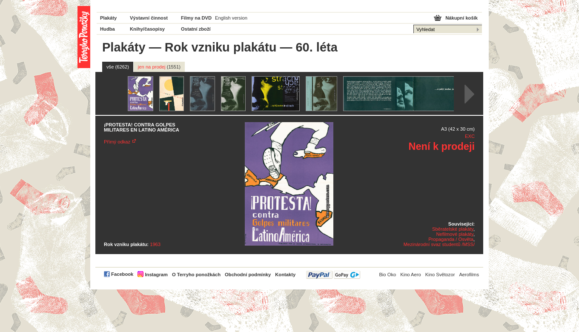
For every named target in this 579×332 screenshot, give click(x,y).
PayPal (333, 275)
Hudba (107, 28)
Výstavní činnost (149, 17)
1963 (155, 244)
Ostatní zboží (196, 28)
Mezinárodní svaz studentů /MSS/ (439, 244)
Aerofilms (469, 274)
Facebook (122, 274)
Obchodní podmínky (248, 274)
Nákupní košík (461, 17)
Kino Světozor (440, 274)
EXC (470, 136)
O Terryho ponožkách (196, 274)
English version (231, 17)
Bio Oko (387, 274)
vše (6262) (117, 66)
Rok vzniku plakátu (221, 47)
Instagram (156, 274)
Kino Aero (410, 274)
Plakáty (108, 17)
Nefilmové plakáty (454, 234)
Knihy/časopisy (147, 28)
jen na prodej (159, 66)
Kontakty (285, 274)
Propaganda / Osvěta (450, 239)
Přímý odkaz (117, 141)
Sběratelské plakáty (452, 229)
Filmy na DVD (196, 17)
